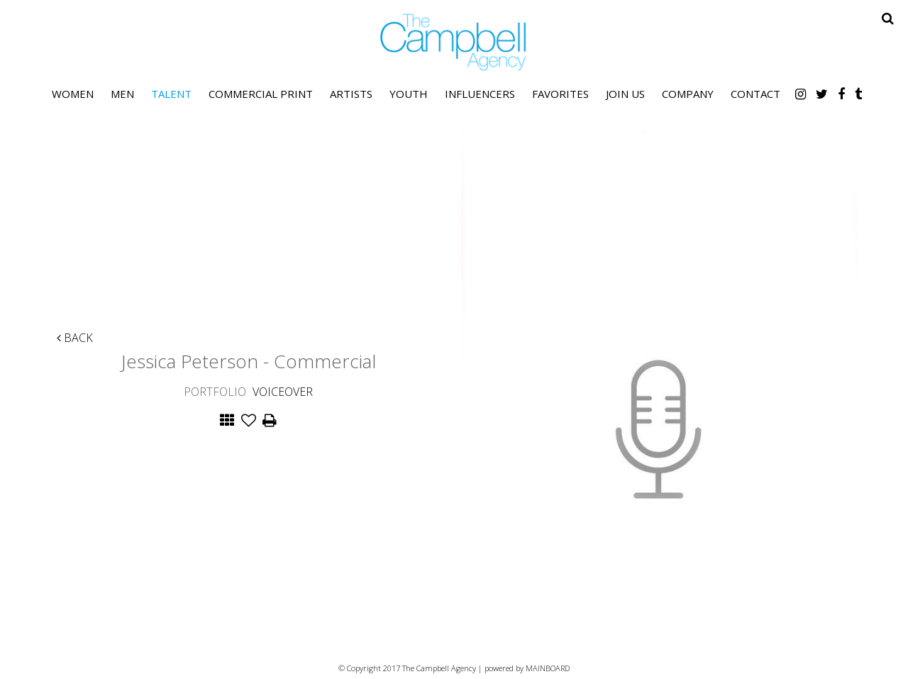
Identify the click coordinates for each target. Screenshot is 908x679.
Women (73, 94)
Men (122, 94)
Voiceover (283, 391)
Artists (351, 94)
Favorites (560, 94)
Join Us (625, 94)
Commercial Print (261, 94)
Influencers (480, 94)
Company (688, 94)
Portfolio (215, 391)
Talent (171, 94)
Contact (755, 94)
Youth (408, 94)
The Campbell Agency (454, 42)
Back (75, 338)
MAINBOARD (548, 668)
